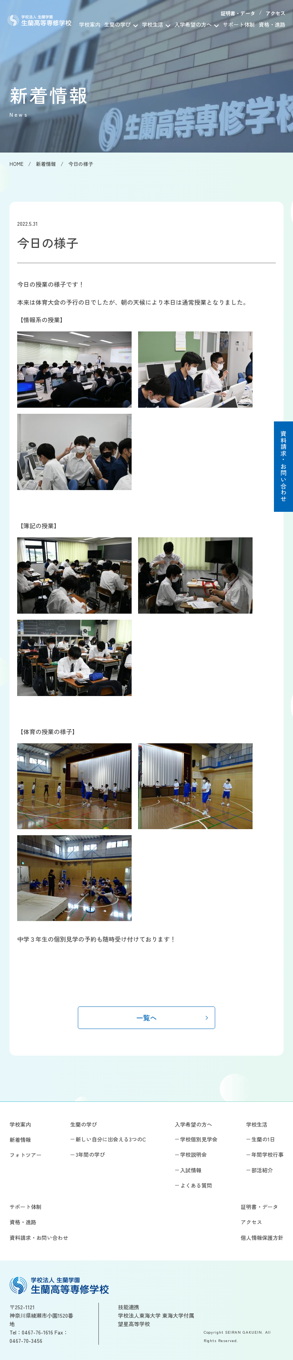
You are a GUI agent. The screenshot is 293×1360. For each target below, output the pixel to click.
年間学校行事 (267, 1154)
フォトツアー (26, 1155)
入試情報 (190, 1170)
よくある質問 (196, 1185)
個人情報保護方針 (262, 1237)
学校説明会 (193, 1154)
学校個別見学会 (198, 1139)
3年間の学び (90, 1154)
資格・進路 (272, 24)
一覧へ (146, 1017)
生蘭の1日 (263, 1139)
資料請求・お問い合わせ (283, 466)
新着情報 (20, 1139)
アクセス (275, 13)
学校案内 (89, 24)
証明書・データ (238, 13)
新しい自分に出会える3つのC (111, 1139)
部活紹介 (262, 1170)
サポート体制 (239, 24)
